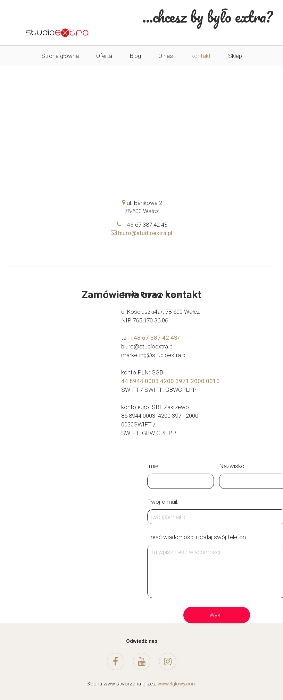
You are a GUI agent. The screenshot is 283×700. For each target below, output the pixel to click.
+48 (125, 224)
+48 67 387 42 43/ (155, 337)
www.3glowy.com (177, 684)
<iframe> (142, 92)
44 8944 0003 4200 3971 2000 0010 (170, 381)
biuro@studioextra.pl (141, 233)
